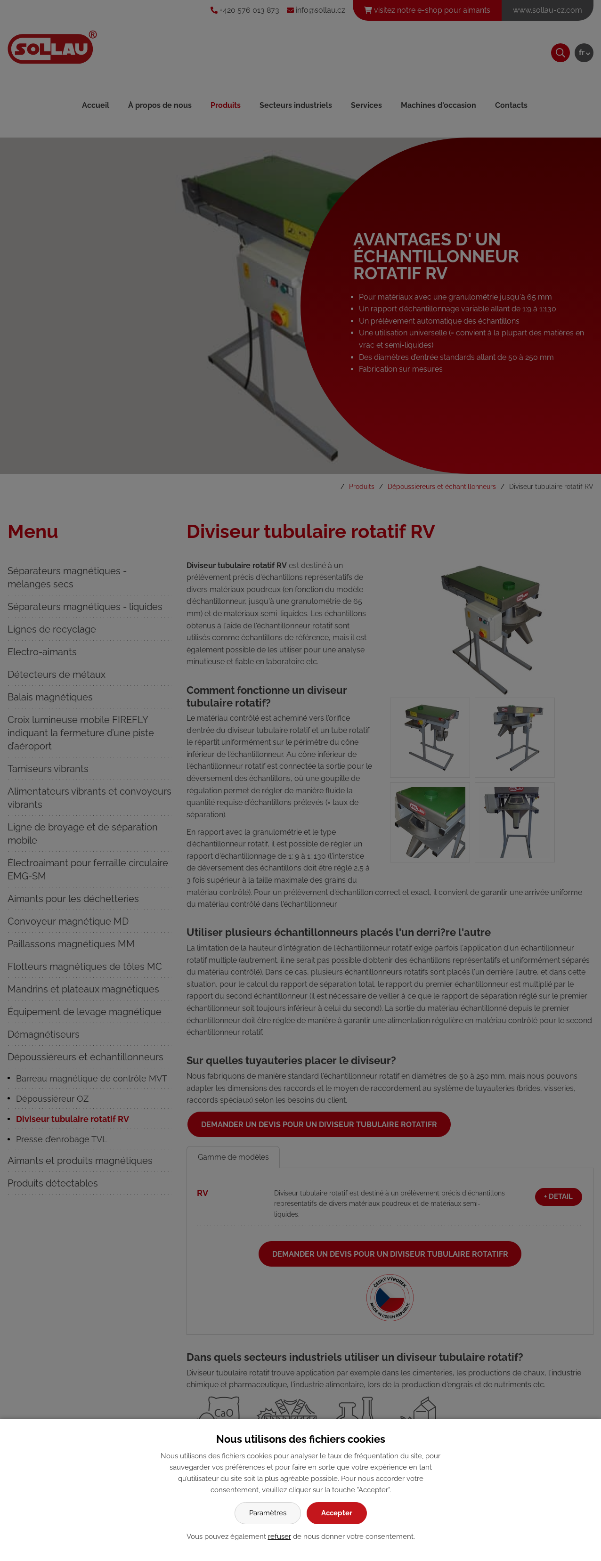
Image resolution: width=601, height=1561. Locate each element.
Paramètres (267, 1513)
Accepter (336, 1513)
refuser (279, 1536)
